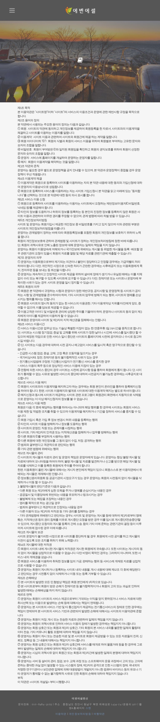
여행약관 (99, 713)
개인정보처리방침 (80, 713)
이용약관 (60, 713)
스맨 (88, 708)
